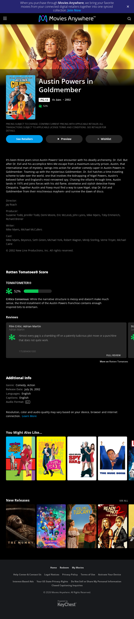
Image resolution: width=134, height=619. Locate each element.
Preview (64, 139)
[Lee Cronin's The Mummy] (20, 526)
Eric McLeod (64, 215)
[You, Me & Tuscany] (81, 526)
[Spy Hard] (81, 458)
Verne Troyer (108, 240)
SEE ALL (123, 500)
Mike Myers (93, 215)
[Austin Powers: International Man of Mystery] (51, 458)
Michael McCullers (31, 229)
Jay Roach (11, 204)
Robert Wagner (72, 240)
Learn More (29, 416)
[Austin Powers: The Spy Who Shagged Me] (20, 458)
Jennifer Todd (31, 215)
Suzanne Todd (14, 215)
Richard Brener (14, 219)
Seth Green (39, 240)
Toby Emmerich (111, 215)
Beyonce (26, 240)
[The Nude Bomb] (112, 458)
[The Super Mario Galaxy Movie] (51, 526)
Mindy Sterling (91, 240)
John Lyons (79, 215)
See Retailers (24, 139)
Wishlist (104, 139)
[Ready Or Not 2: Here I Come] (112, 526)
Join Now (74, 10)
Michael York (54, 240)
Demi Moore (48, 215)
